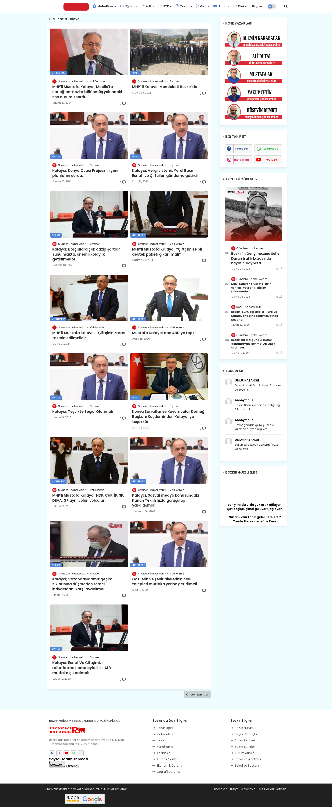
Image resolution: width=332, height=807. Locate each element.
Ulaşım (161, 740)
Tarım (182, 6)
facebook (241, 148)
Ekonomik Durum (169, 765)
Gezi (201, 6)
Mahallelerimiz (167, 734)
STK (164, 6)
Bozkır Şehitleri (245, 747)
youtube (271, 159)
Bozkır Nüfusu (244, 728)
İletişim (281, 789)
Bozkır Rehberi (245, 740)
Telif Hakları (265, 789)
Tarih (220, 6)
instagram (241, 159)
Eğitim (127, 6)
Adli (147, 6)
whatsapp (271, 148)
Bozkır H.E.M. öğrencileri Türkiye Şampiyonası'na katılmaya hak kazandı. (254, 315)
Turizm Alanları (167, 759)
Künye (234, 789)
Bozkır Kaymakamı (248, 759)
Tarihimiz (163, 753)
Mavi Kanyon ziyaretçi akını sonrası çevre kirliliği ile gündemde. (251, 287)
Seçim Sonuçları (247, 734)
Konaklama (165, 747)
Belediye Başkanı (247, 765)
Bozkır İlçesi (165, 728)
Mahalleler (102, 6)
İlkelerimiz (248, 789)
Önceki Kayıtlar (197, 695)
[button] (286, 6)
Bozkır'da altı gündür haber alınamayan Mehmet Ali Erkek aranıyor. (253, 344)
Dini (239, 6)
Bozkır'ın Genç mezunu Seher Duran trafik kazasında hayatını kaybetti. (256, 258)
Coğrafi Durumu (169, 772)
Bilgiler (257, 6)
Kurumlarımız (244, 753)
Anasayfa (220, 789)
